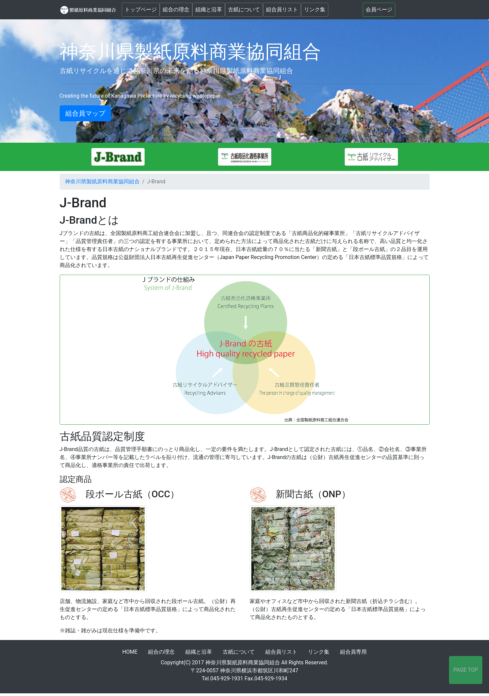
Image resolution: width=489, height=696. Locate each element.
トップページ (141, 9)
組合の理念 (176, 9)
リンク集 (314, 9)
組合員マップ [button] (85, 113)
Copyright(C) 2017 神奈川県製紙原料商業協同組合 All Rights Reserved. (244, 662)
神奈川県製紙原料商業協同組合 (102, 181)
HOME (129, 652)
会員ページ (379, 9)
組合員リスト (282, 9)
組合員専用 (353, 652)
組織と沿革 (208, 9)
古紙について (244, 9)
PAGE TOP (465, 670)
